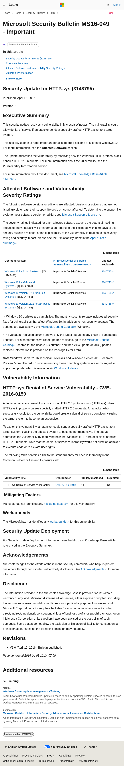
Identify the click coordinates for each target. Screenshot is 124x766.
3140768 (107, 292)
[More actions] (118, 13)
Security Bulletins (35, 12)
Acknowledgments (92, 569)
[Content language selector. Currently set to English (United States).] (20, 747)
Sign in (117, 4)
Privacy (79, 755)
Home (18, 12)
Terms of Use (46, 760)
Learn (7, 12)
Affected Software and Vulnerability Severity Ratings (35, 68)
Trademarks (65, 760)
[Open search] (108, 5)
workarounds (58, 521)
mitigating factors (55, 503)
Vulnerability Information (19, 72)
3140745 (107, 271)
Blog (49, 755)
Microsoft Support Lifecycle (79, 214)
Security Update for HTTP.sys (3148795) (29, 58)
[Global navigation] (3, 5)
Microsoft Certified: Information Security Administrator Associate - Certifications (51, 713)
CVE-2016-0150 (65, 484)
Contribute (65, 755)
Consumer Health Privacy (17, 760)
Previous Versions (32, 755)
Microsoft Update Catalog (57, 326)
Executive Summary (17, 63)
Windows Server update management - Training (31, 691)
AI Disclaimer (10, 755)
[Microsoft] (62, 5)
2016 (53, 12)
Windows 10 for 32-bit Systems (22, 271)
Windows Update (65, 368)
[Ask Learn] (111, 13)
